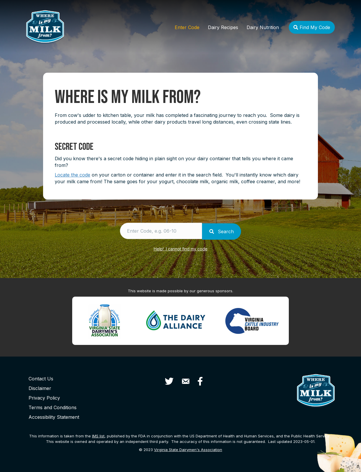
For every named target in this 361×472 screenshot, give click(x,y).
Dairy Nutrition (263, 27)
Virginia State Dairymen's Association (188, 448)
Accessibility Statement (54, 416)
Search (223, 231)
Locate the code (72, 175)
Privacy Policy (44, 397)
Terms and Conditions (53, 406)
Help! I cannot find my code (181, 247)
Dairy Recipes (223, 27)
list (98, 434)
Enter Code (187, 27)
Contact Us (41, 377)
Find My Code (311, 27)
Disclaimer (40, 387)
